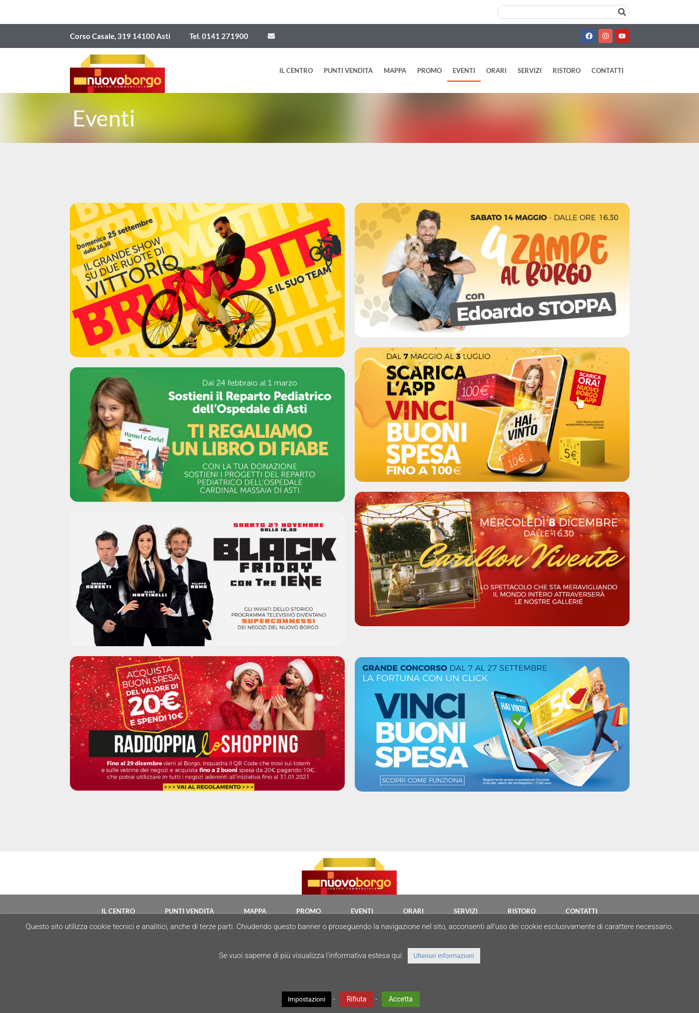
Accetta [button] (401, 999)
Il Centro (296, 70)
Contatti (608, 70)
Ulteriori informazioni (444, 956)
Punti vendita (348, 70)
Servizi (530, 70)
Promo (429, 70)
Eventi (464, 70)
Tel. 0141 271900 (218, 35)
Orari (496, 70)
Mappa (395, 70)
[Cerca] (622, 11)
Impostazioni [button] (306, 999)
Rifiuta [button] (357, 999)
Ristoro (567, 70)
